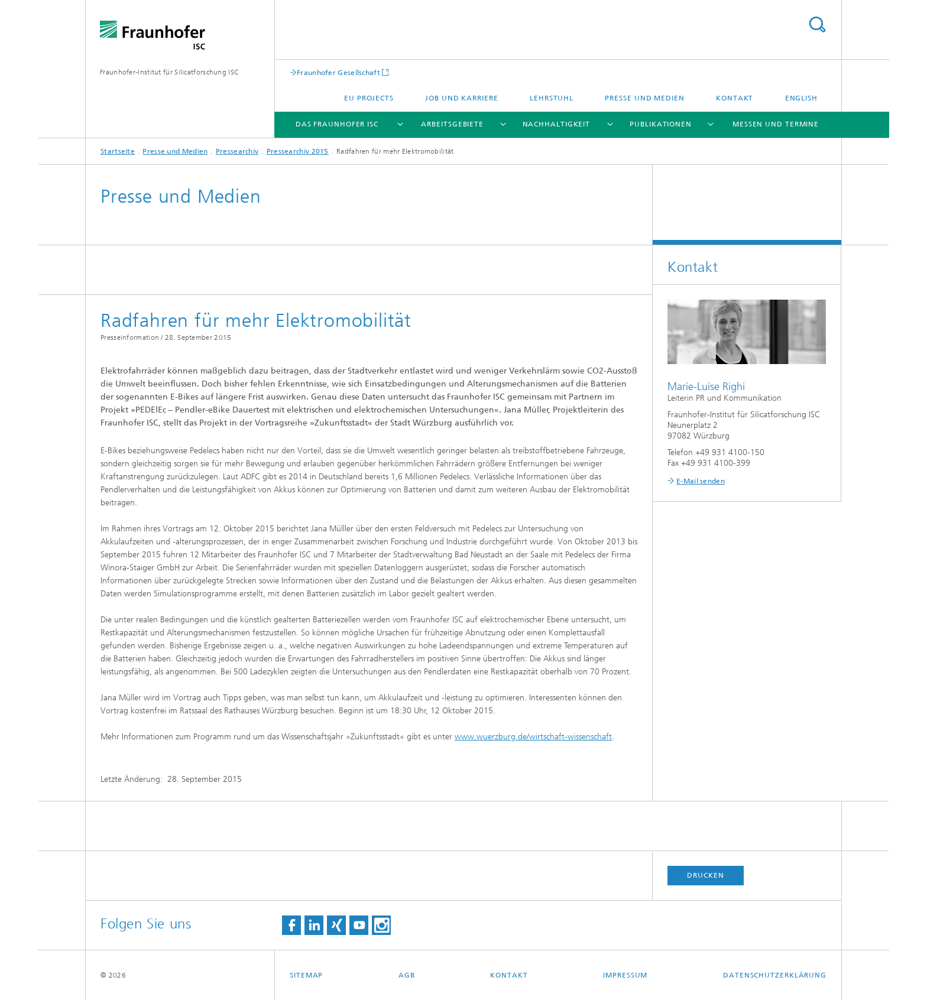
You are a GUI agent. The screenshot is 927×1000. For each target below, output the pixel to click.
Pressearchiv (237, 151)
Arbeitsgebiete (452, 124)
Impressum (625, 975)
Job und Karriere (461, 98)
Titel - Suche (817, 24)
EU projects (369, 98)
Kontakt (734, 98)
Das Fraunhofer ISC (337, 124)
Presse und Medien (644, 98)
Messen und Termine (775, 124)
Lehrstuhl (551, 98)
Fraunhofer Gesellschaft (338, 72)
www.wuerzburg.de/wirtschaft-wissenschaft (533, 737)
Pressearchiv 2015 (298, 151)
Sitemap (306, 975)
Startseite (118, 151)
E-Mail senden (700, 481)
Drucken (705, 875)
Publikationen (661, 124)
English (801, 98)
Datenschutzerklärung (774, 975)
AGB (406, 975)
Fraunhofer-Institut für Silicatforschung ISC (169, 72)
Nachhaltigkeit (557, 124)
